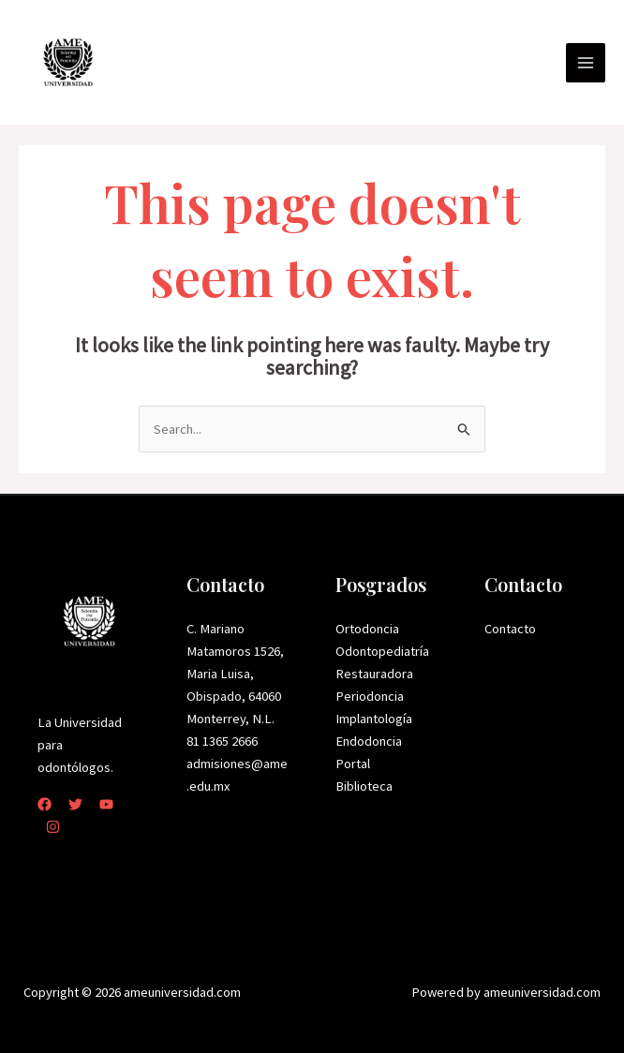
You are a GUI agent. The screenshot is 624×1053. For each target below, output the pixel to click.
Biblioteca (364, 786)
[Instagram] (53, 827)
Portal (352, 763)
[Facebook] (44, 804)
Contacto (510, 628)
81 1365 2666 (222, 741)
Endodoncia (368, 741)
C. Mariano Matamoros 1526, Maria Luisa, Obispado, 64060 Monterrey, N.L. (235, 673)
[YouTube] (106, 804)
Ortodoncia (367, 628)
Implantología (373, 718)
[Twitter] (75, 804)
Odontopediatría (382, 651)
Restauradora (374, 673)
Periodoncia (369, 696)
